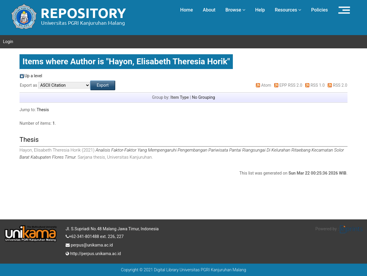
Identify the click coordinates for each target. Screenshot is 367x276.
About (209, 10)
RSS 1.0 (318, 85)
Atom (266, 85)
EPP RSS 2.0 (291, 85)
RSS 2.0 (340, 85)
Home (186, 10)
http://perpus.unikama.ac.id (93, 253)
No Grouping (203, 97)
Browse (235, 10)
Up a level (33, 75)
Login (8, 41)
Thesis (43, 109)
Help (260, 10)
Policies (319, 10)
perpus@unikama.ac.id (89, 244)
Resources (288, 10)
